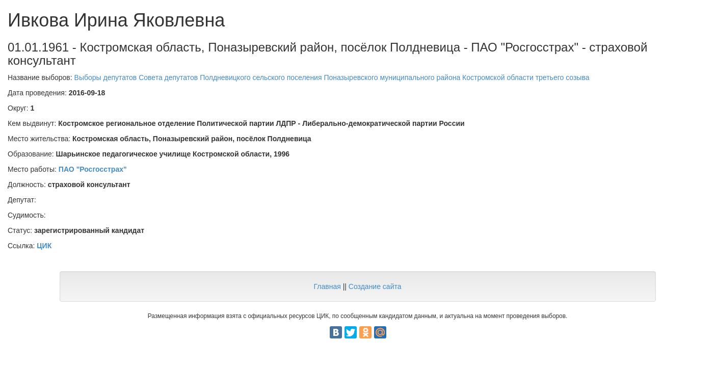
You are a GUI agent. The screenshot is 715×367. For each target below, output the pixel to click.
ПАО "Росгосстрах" (93, 169)
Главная (326, 286)
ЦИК (44, 246)
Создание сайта (375, 286)
